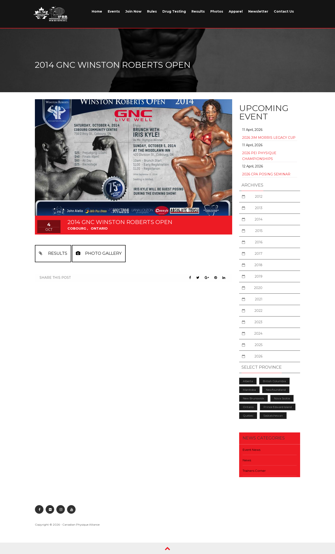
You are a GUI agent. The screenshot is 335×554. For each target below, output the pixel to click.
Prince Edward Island (278, 407)
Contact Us (284, 11)
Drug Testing (174, 11)
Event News (251, 450)
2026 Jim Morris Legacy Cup (268, 138)
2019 (258, 276)
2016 (258, 242)
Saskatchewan (273, 415)
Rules (152, 11)
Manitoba (249, 389)
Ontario (248, 407)
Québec (248, 415)
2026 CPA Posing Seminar (266, 174)
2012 (258, 196)
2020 (258, 288)
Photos (216, 11)
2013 (258, 208)
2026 (258, 356)
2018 (258, 265)
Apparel (236, 11)
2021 (258, 299)
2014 (258, 219)
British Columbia (274, 381)
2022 (258, 311)
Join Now (133, 11)
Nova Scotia (282, 398)
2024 (258, 333)
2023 (258, 322)
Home (97, 11)
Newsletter (258, 11)
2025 (258, 345)
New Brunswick (253, 398)
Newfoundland (276, 389)
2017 (258, 254)
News (247, 460)
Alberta (248, 381)
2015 (258, 231)
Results (198, 11)
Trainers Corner (254, 470)
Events (114, 11)
